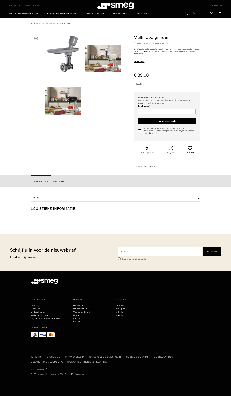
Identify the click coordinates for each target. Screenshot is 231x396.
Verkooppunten (14, 6)
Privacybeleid (74, 356)
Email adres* (144, 106)
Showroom (26, 6)
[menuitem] (24, 13)
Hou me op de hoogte (167, 121)
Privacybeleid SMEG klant (105, 356)
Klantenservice (216, 6)
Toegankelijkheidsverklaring (87, 361)
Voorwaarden (163, 356)
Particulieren (148, 131)
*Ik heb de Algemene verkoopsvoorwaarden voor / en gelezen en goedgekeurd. (168, 130)
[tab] (41, 181)
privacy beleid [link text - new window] (140, 259)
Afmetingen (139, 61)
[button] (36, 38)
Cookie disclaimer (138, 356)
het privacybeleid (179, 131)
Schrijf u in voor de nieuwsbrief (43, 250)
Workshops (37, 6)
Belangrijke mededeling (47, 361)
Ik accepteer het (134, 259)
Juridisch (37, 356)
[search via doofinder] (186, 13)
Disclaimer (54, 356)
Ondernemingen (162, 131)
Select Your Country (38, 369)
